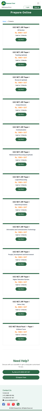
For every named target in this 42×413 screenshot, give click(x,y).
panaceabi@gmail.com (10, 400)
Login (27, 7)
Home (4, 21)
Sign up (36, 7)
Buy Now (21, 39)
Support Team (21, 377)
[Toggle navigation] (38, 3)
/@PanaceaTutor (6, 7)
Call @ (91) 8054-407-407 (21, 372)
